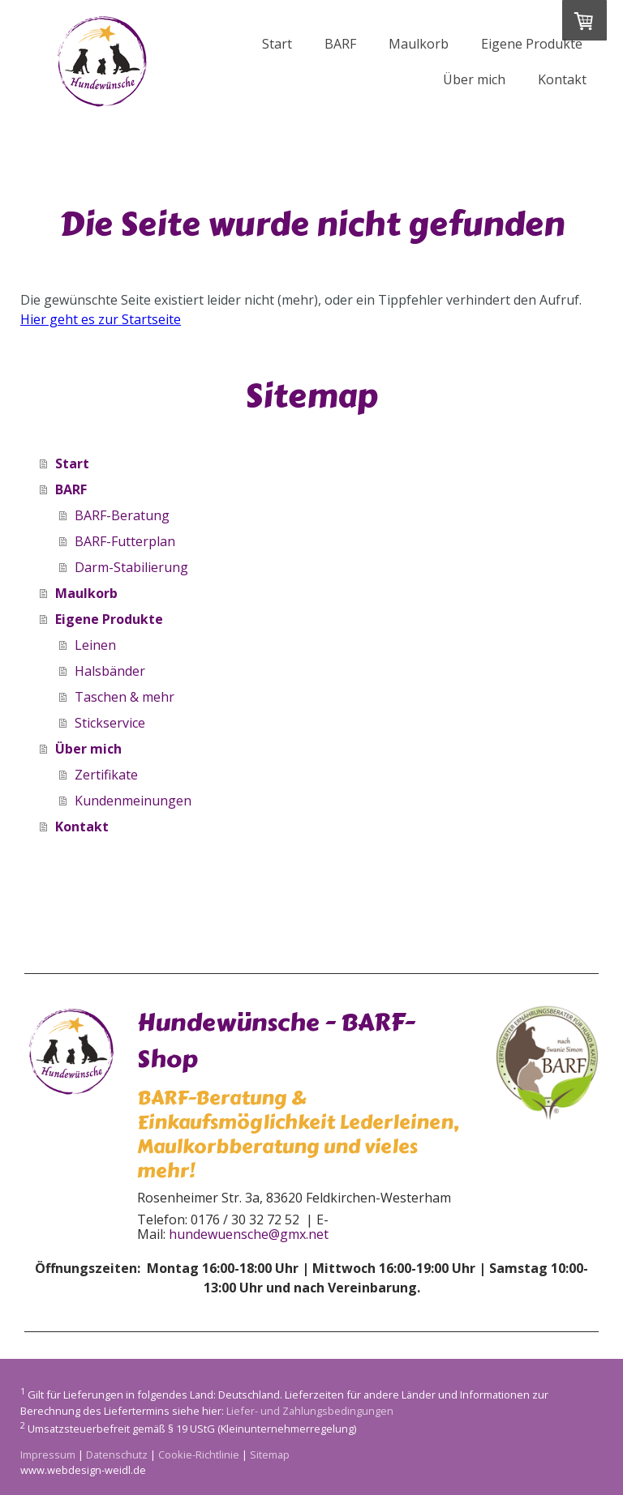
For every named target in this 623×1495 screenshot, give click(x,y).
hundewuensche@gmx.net (249, 1234)
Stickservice (110, 723)
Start (277, 44)
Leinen (95, 645)
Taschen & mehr (124, 697)
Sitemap (270, 1454)
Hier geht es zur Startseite (100, 319)
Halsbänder (110, 671)
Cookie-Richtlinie (198, 1454)
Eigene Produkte (531, 44)
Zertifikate (106, 775)
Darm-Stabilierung (131, 567)
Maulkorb (419, 44)
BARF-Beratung (122, 515)
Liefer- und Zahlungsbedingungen (309, 1410)
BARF (340, 44)
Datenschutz (117, 1454)
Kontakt (562, 79)
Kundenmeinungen (133, 800)
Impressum (47, 1454)
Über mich (474, 79)
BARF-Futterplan (125, 541)
